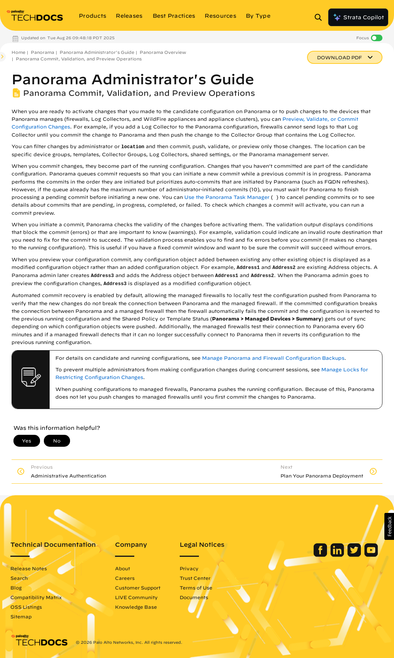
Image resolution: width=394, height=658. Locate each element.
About (122, 568)
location (132, 147)
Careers (125, 578)
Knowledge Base (136, 607)
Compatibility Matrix (36, 597)
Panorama (42, 52)
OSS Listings (26, 607)
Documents (194, 597)
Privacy (189, 568)
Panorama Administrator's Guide (97, 52)
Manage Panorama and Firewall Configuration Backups (273, 358)
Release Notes (28, 568)
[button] (389, 526)
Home (18, 52)
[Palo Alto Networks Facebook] (321, 555)
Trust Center (195, 578)
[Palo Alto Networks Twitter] (354, 555)
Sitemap (21, 616)
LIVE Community (136, 597)
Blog (16, 587)
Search (19, 578)
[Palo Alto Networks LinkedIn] (338, 555)
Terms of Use (196, 587)
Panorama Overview (163, 52)
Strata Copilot (358, 17)
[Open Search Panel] (320, 17)
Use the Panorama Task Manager (226, 197)
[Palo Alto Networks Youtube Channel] (371, 555)
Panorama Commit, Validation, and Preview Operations (79, 58)
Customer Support (137, 587)
